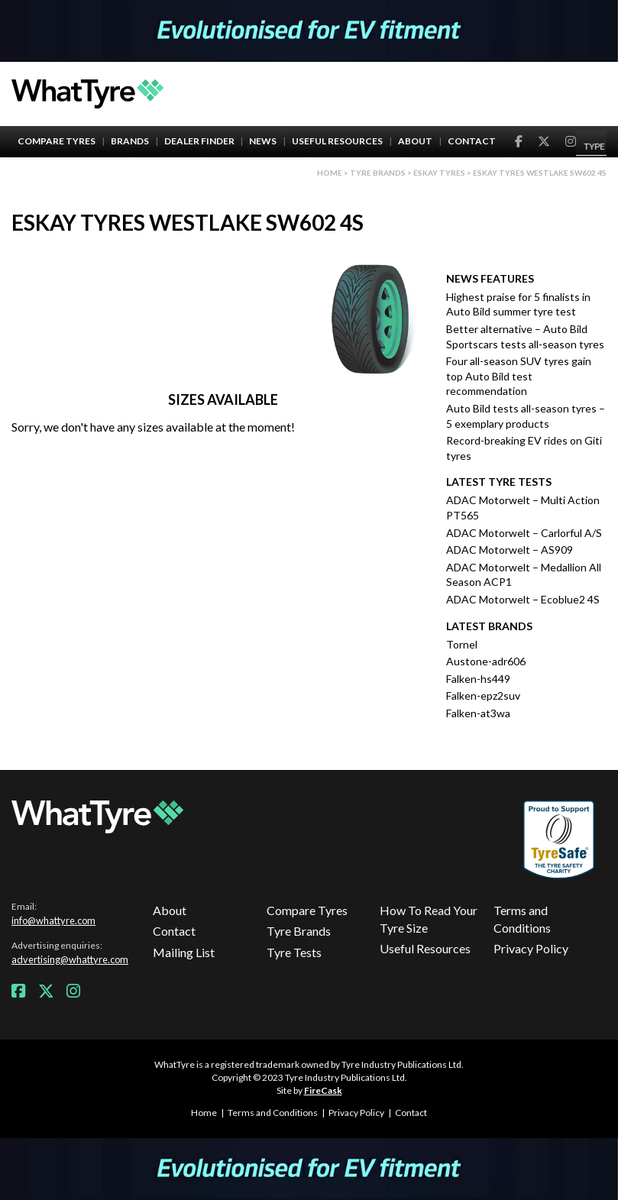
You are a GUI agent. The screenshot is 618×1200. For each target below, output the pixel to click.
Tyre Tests (294, 952)
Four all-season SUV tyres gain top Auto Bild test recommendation (518, 375)
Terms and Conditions (522, 918)
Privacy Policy (530, 948)
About (415, 141)
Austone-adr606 (486, 661)
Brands (130, 141)
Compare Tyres (56, 141)
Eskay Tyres (439, 172)
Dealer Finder (199, 141)
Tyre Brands (299, 930)
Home (329, 172)
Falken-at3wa (478, 713)
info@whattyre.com (53, 920)
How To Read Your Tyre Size (428, 918)
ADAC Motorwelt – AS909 (509, 549)
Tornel (461, 644)
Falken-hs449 (478, 678)
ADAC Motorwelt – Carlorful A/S (524, 532)
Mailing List (184, 952)
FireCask (323, 1090)
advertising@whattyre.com (69, 959)
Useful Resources (337, 141)
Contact (472, 141)
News (263, 141)
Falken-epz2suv (483, 695)
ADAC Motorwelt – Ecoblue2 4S (523, 599)
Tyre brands (378, 172)
